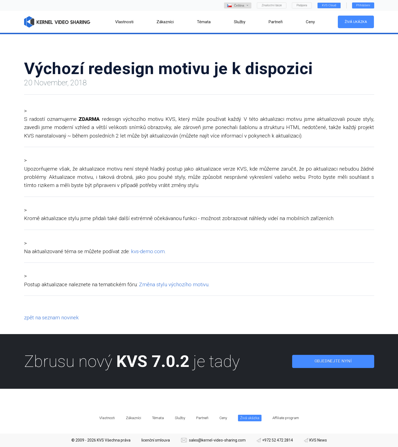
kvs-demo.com (148, 251)
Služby (180, 418)
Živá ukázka (356, 22)
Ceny (223, 418)
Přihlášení (363, 5)
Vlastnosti (107, 418)
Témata (158, 418)
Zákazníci (133, 418)
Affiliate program (285, 418)
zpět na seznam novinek (51, 317)
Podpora (302, 5)
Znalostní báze (272, 5)
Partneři (202, 418)
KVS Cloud (329, 5)
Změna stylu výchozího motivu (173, 284)
